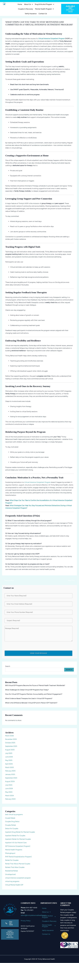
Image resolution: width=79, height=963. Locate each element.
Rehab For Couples (11, 860)
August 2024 (10, 781)
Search (7, 666)
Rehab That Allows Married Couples (17, 864)
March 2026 (9, 736)
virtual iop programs (12, 881)
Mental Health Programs (13, 850)
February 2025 (10, 771)
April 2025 (9, 764)
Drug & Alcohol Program (44, 4)
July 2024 (8, 785)
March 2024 (9, 796)
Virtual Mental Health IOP (14, 885)
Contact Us (43, 14)
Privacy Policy (25, 921)
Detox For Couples (11, 828)
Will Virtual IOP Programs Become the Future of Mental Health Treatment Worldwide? (35, 685)
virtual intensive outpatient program (18, 878)
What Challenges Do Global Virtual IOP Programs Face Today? (27, 690)
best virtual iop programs (14, 814)
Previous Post (8, 580)
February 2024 (10, 799)
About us (28, 4)
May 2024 (8, 792)
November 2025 (11, 739)
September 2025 (11, 746)
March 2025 (9, 767)
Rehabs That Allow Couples (14, 867)
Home (20, 4)
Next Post (72, 580)
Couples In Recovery (25, 9)
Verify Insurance (31, 14)
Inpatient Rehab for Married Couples (18, 839)
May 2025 (8, 760)
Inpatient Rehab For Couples (15, 835)
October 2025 (10, 743)
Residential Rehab (11, 871)
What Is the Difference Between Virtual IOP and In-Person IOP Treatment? (31, 703)
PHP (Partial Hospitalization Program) (18, 857)
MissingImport (10, 853)
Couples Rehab (10, 825)
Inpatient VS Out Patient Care (15, 843)
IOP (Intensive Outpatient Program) (17, 846)
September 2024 (11, 778)
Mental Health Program (44, 9)
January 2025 (10, 774)
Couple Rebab (10, 818)
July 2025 (8, 753)
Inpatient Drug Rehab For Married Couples (20, 832)
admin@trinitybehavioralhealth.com (33, 915)
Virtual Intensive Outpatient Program (51, 38)
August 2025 (10, 750)
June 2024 (9, 788)
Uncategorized (10, 874)
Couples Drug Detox (12, 821)
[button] (28, 4)
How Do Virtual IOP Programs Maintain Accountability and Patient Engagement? (33, 694)
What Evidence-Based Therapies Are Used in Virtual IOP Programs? (28, 698)
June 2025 (9, 757)
